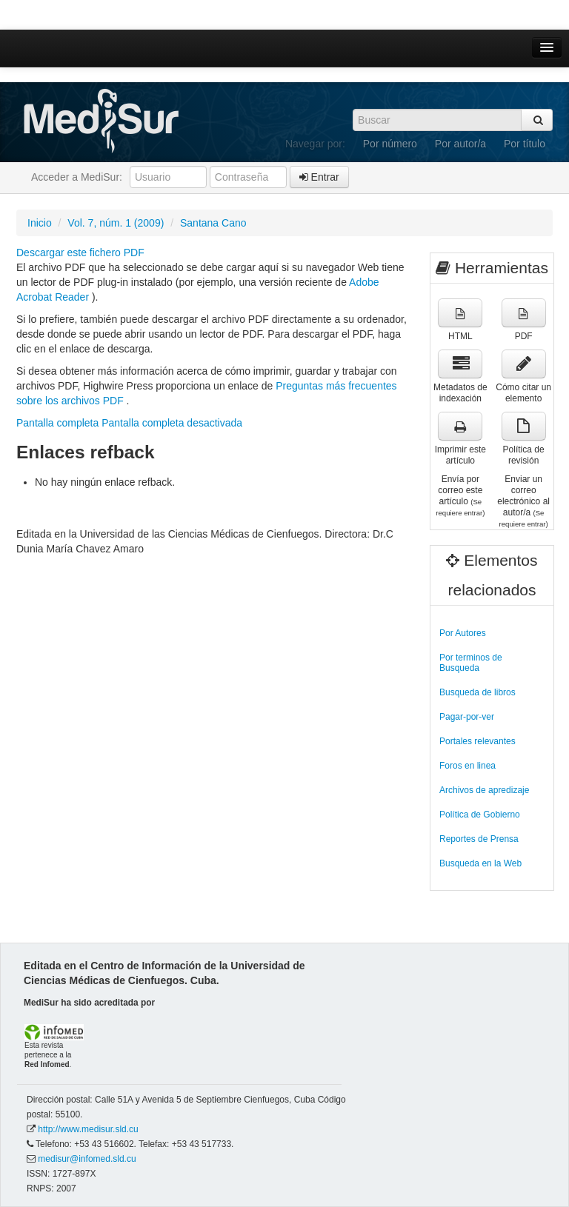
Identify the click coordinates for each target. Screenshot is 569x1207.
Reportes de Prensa (479, 839)
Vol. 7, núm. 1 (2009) (115, 223)
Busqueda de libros (477, 692)
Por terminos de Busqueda (470, 662)
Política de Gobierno (479, 814)
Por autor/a (460, 144)
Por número (390, 144)
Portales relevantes (477, 741)
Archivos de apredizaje (484, 790)
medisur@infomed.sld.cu (87, 1159)
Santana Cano (213, 223)
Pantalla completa (57, 423)
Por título (524, 144)
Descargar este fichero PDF (80, 252)
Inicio (39, 223)
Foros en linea (467, 765)
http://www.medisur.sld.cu (88, 1129)
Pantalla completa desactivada (172, 423)
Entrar (319, 177)
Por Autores (462, 633)
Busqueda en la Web (480, 863)
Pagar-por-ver (466, 717)
